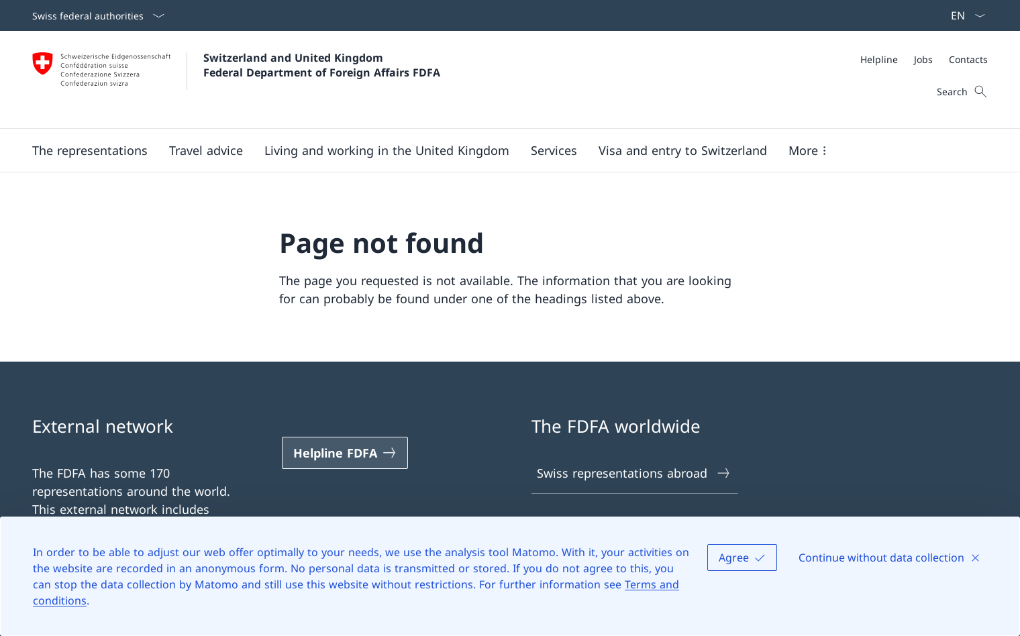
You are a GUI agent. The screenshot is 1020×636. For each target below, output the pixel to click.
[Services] (554, 150)
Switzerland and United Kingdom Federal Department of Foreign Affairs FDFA (321, 65)
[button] (89, 150)
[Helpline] (879, 59)
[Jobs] (923, 59)
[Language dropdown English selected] (963, 15)
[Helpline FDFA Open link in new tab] (345, 453)
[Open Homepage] (236, 79)
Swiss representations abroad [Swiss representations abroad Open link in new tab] (634, 473)
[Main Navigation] (499, 150)
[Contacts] (968, 59)
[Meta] (924, 59)
